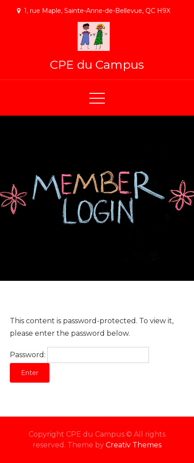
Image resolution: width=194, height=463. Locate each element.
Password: (79, 354)
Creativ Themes (133, 445)
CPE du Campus (97, 65)
